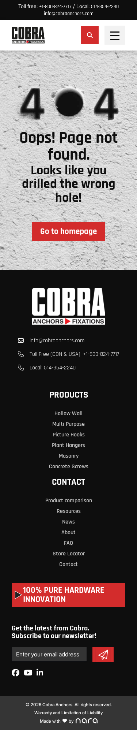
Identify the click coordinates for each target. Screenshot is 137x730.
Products (68, 395)
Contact (68, 482)
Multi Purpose (68, 424)
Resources (69, 511)
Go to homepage (68, 231)
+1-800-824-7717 (55, 6)
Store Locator (69, 554)
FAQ (68, 543)
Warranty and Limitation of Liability (68, 712)
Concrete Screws (68, 466)
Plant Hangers (68, 445)
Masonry (69, 456)
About (68, 532)
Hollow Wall (68, 413)
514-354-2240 (105, 6)
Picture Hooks (69, 435)
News (68, 522)
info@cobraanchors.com (69, 13)
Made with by (69, 721)
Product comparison (68, 500)
